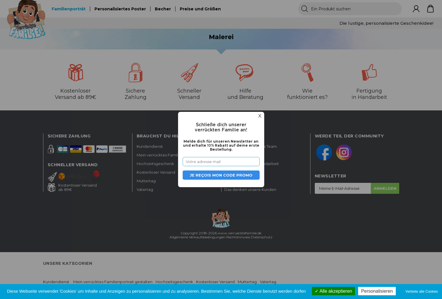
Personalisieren (377, 291)
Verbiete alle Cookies (422, 292)
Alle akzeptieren (333, 291)
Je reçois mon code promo (221, 175)
